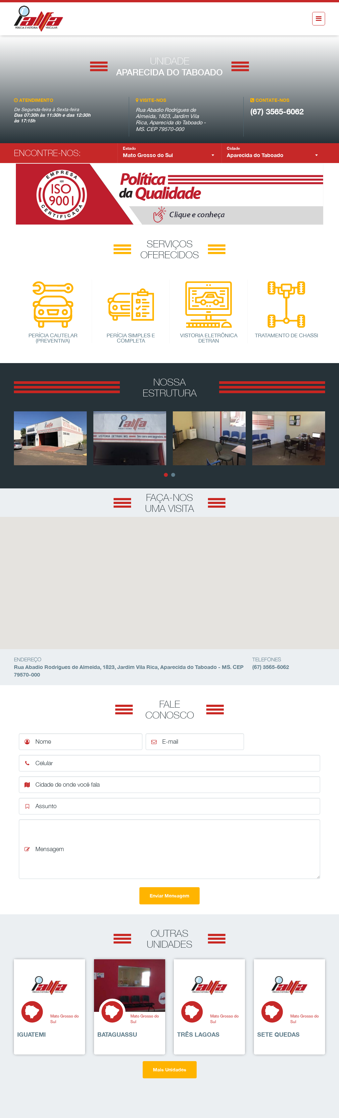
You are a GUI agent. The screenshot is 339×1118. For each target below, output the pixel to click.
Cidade (233, 148)
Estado (129, 148)
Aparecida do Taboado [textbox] (255, 155)
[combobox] (169, 155)
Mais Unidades (169, 1069)
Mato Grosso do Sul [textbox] (148, 155)
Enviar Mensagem (169, 895)
